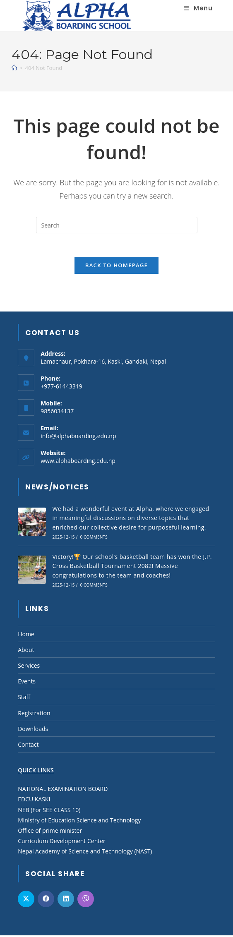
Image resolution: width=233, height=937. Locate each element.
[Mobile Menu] (198, 8)
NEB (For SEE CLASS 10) (49, 811)
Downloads (33, 730)
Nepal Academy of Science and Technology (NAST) (85, 853)
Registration (34, 715)
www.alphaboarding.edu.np (78, 462)
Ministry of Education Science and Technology (79, 822)
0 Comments (93, 539)
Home (26, 636)
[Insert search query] (116, 225)
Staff (24, 699)
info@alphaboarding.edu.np (78, 437)
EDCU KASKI (34, 801)
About (26, 651)
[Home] (14, 68)
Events (27, 683)
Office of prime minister (50, 832)
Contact (28, 746)
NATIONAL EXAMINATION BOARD (63, 791)
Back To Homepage (116, 267)
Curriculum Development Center (62, 843)
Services (29, 667)
